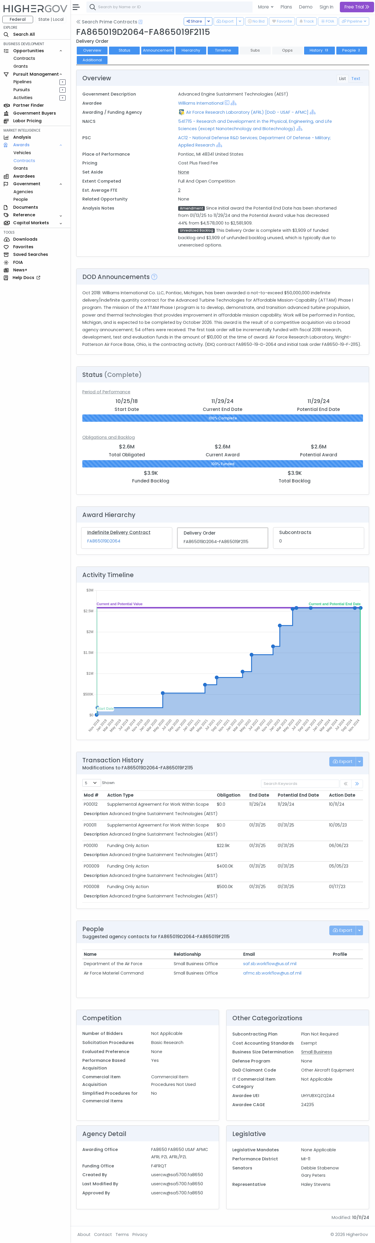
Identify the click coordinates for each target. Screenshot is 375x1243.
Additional (92, 59)
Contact (103, 1234)
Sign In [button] (326, 7)
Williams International (201, 103)
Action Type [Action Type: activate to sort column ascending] (120, 795)
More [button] (264, 7)
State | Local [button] (51, 19)
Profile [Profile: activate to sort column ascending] (340, 954)
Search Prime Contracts (106, 22)
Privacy (139, 1234)
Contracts (24, 58)
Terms (122, 1234)
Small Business (316, 1052)
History (319, 50)
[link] (357, 784)
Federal (18, 19)
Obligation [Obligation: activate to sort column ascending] (228, 795)
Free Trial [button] (357, 7)
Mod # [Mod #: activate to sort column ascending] (91, 795)
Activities (23, 98)
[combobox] (174, 7)
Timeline (223, 50)
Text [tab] (355, 78)
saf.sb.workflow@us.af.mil (269, 964)
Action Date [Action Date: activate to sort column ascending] (342, 795)
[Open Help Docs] (140, 22)
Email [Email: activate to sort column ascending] (249, 954)
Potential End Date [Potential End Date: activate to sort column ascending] (298, 795)
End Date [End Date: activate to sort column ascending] (259, 795)
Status (124, 50)
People (20, 199)
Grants (20, 66)
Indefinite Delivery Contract (119, 532)
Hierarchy (191, 50)
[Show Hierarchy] (233, 103)
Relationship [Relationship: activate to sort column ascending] (187, 954)
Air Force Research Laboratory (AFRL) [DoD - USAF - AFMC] (247, 112)
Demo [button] (306, 7)
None (183, 172)
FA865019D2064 (103, 541)
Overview (92, 50)
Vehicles (22, 153)
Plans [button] (286, 7)
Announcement (158, 50)
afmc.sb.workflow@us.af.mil (272, 973)
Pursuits (21, 90)
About (84, 1234)
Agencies (23, 192)
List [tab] (342, 78)
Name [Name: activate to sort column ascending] (90, 954)
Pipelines (22, 82)
